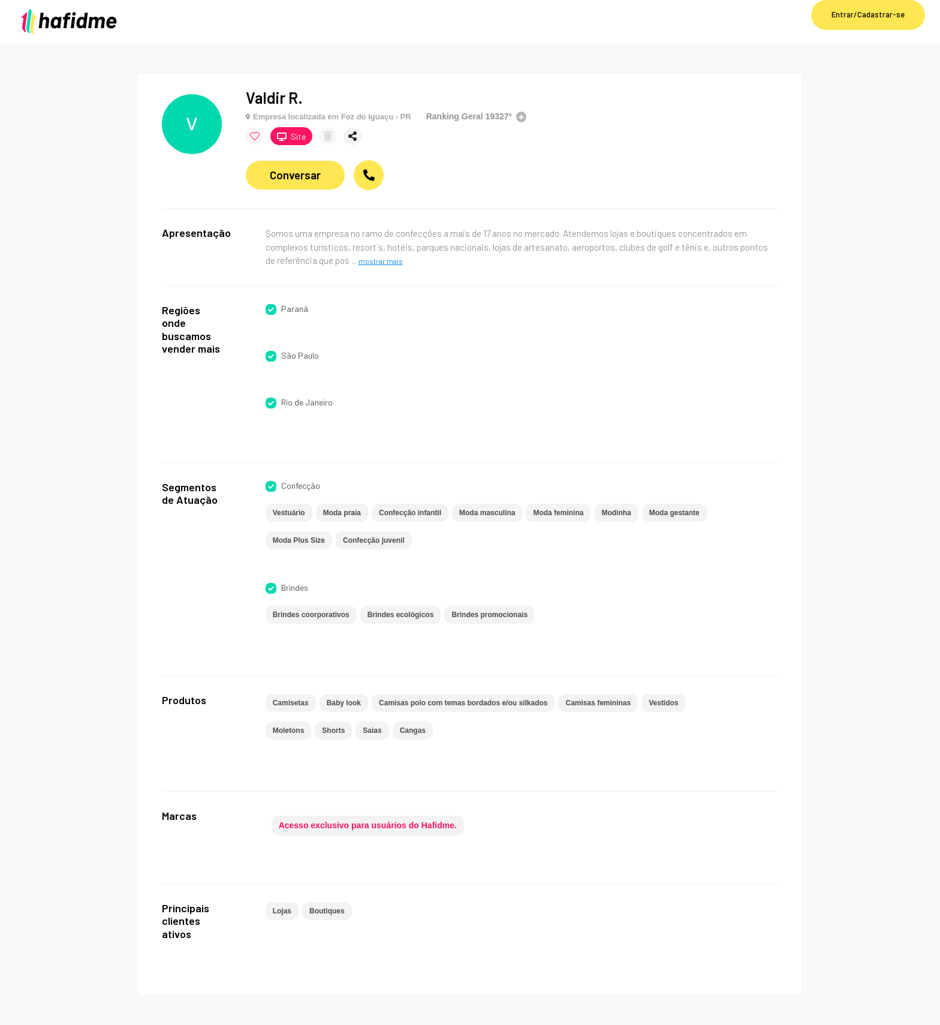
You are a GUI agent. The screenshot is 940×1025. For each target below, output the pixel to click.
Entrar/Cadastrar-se (868, 14)
